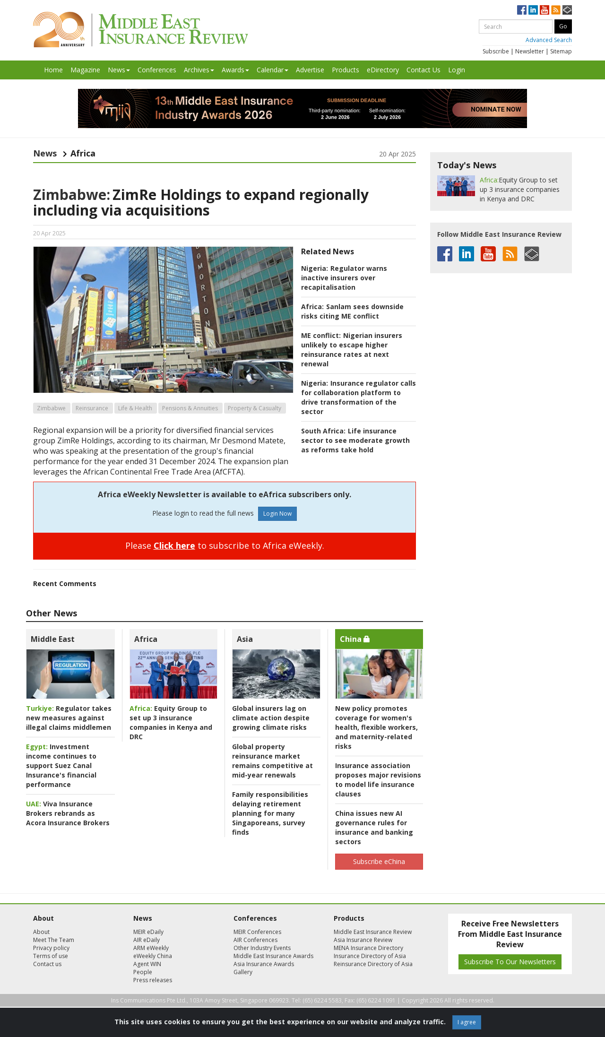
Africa (145, 639)
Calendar (272, 69)
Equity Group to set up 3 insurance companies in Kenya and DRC (171, 722)
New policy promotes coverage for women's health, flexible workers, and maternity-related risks (376, 727)
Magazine (85, 69)
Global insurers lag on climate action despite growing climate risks (271, 718)
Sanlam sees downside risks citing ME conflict (352, 311)
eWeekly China (152, 956)
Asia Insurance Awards (263, 964)
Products (345, 69)
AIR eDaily (146, 940)
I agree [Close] (467, 1022)
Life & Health (135, 408)
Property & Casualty (254, 408)
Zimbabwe (51, 408)
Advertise (310, 69)
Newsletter (529, 51)
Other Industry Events (262, 948)
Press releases (152, 980)
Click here (174, 545)
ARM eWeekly (151, 948)
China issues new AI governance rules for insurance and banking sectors (374, 827)
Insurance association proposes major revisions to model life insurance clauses (378, 779)
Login (456, 69)
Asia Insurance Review (363, 940)
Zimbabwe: (71, 194)
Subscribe (496, 51)
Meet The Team (53, 940)
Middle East (53, 639)
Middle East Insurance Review (373, 932)
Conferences (157, 69)
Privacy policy (51, 948)
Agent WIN (147, 964)
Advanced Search (549, 40)
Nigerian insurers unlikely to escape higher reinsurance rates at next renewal (351, 349)
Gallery (242, 972)
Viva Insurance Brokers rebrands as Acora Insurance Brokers (68, 813)
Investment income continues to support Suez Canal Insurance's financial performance (61, 765)
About (41, 932)
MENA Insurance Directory (368, 948)
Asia (245, 639)
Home (53, 69)
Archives (199, 69)
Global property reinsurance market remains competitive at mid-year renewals (272, 760)
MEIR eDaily (148, 932)
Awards (235, 69)
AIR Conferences (255, 940)
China (355, 639)
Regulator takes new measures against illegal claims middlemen (69, 718)
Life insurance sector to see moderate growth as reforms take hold (355, 440)
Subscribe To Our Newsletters (510, 961)
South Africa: (323, 430)
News (119, 69)
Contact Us (423, 69)
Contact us (47, 964)
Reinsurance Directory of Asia (373, 964)
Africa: (312, 306)
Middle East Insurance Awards (273, 956)
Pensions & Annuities (190, 408)
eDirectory (383, 69)
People (142, 972)
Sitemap (561, 51)
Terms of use (50, 956)
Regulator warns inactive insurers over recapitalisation (344, 278)
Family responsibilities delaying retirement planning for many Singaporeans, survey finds (270, 813)
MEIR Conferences (257, 932)
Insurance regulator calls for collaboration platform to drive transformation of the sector (358, 397)
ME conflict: (321, 335)
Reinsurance (92, 408)
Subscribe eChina (379, 861)
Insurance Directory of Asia (370, 956)
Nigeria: (314, 268)
